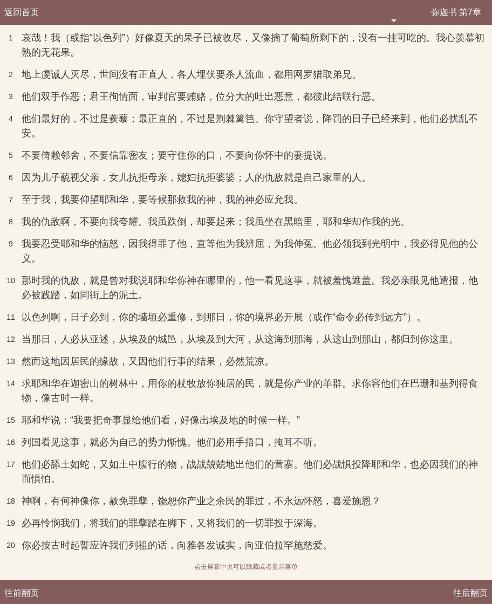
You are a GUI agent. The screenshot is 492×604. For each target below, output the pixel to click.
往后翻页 (470, 593)
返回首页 (21, 12)
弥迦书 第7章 (456, 12)
